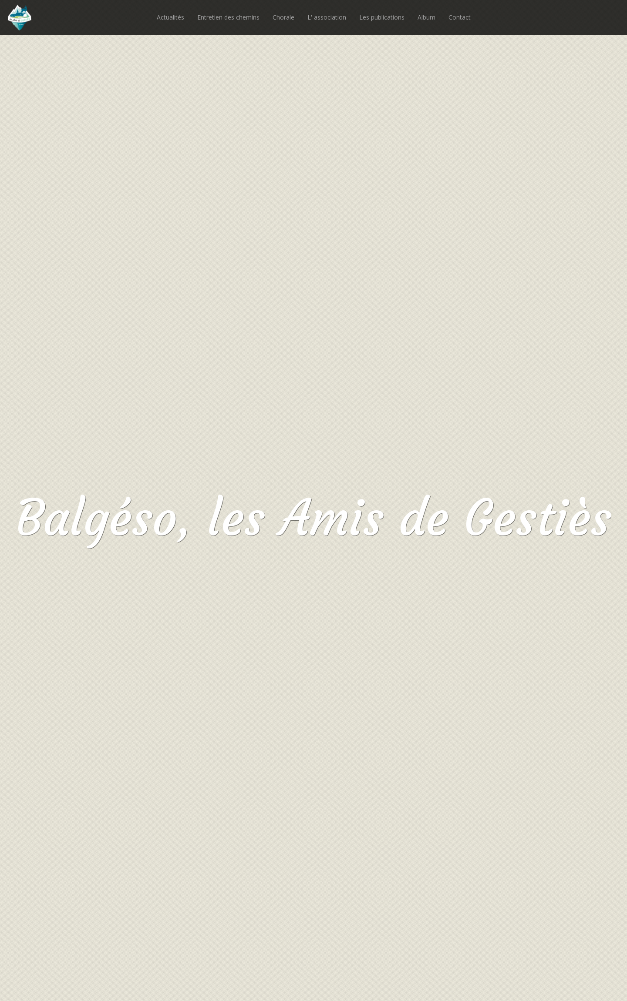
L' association (326, 17)
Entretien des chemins (228, 17)
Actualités (170, 17)
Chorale (283, 17)
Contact (459, 17)
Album (426, 17)
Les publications (382, 17)
